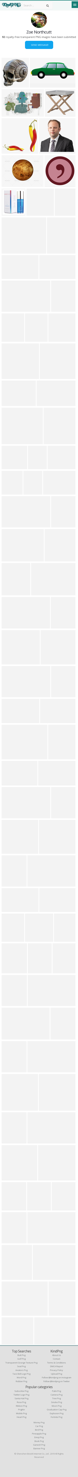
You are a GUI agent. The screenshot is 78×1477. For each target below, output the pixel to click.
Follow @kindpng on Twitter (56, 1381)
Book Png (39, 1441)
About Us (56, 1355)
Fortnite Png (56, 1417)
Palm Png (56, 1391)
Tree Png (56, 1398)
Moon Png (56, 1405)
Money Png (39, 1422)
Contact (56, 1358)
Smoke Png (56, 1402)
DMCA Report (56, 1366)
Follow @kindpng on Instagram (56, 1377)
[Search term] (37, 5)
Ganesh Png (39, 1444)
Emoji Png (39, 1437)
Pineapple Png (39, 1433)
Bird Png (39, 1429)
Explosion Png (56, 1413)
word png (21, 1377)
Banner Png (39, 1448)
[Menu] (75, 4)
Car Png (39, 1426)
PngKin (21, 1409)
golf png (21, 1358)
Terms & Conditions (56, 1362)
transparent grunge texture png (21, 1362)
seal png (21, 1366)
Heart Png (21, 1417)
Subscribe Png (21, 1391)
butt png (21, 1355)
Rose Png (21, 1402)
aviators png (21, 1370)
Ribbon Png (21, 1405)
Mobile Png (21, 1413)
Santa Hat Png (21, 1398)
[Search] (47, 5)
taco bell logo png (21, 1373)
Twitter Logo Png (21, 1394)
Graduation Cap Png (56, 1409)
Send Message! (39, 44)
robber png (21, 1381)
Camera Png (56, 1394)
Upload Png (56, 1373)
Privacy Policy (56, 1370)
